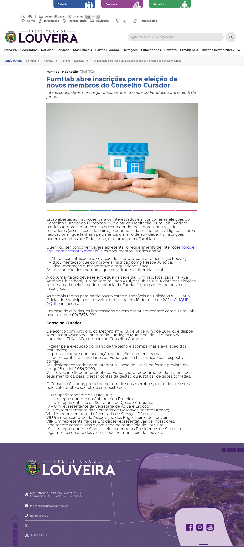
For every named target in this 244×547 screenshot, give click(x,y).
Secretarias (28, 50)
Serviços (63, 50)
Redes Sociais (148, 21)
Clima (31, 21)
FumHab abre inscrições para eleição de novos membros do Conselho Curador (138, 60)
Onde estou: (13, 60)
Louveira (10, 50)
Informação (51, 21)
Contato (170, 50)
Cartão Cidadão (107, 50)
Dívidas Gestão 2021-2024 (221, 50)
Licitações (130, 50)
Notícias (47, 50)
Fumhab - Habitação (73, 60)
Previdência (189, 50)
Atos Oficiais (82, 50)
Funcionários (151, 50)
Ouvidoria (102, 21)
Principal (31, 60)
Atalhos (78, 16)
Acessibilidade (54, 16)
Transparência (77, 21)
